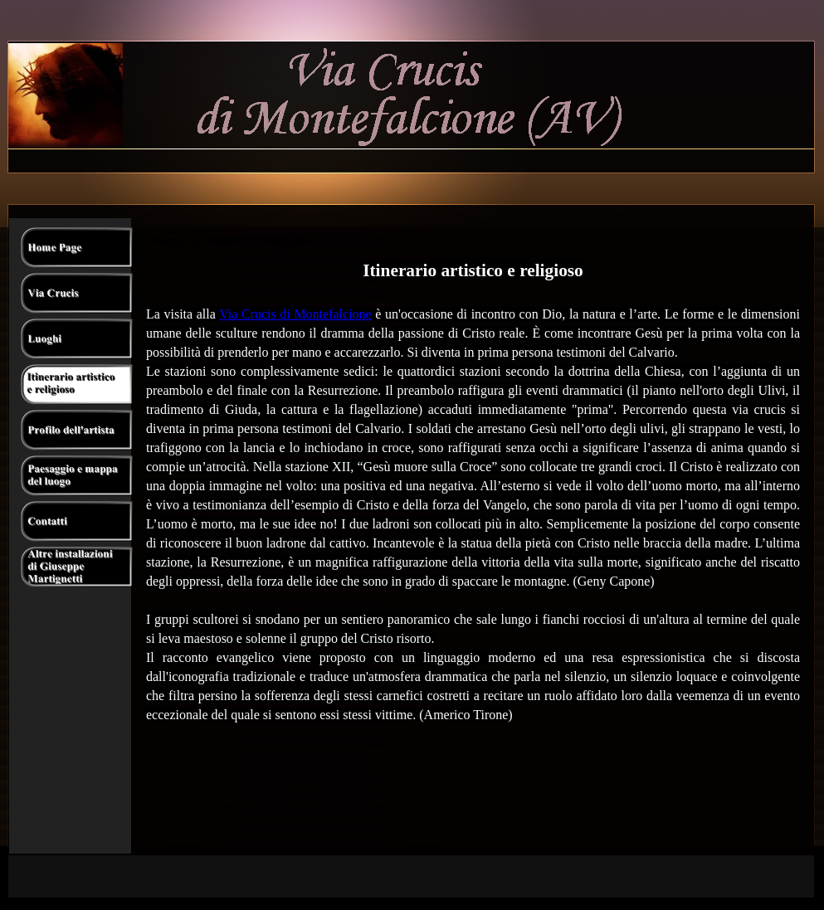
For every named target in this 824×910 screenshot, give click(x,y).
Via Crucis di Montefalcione (295, 314)
